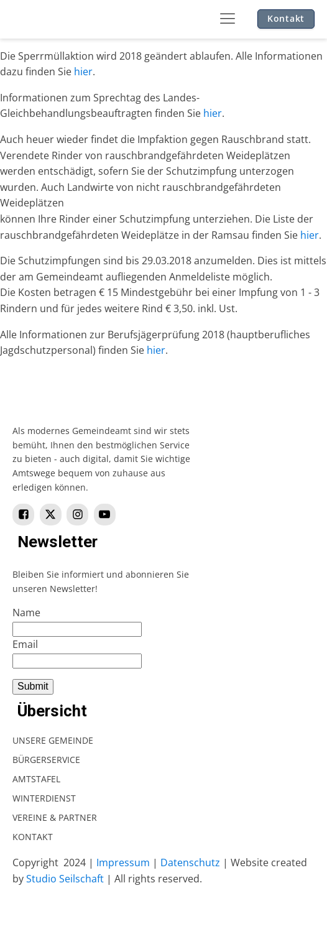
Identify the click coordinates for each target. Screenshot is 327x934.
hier (83, 71)
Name (26, 612)
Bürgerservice (46, 759)
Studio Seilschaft (65, 878)
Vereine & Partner (54, 817)
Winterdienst (44, 798)
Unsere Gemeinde (52, 740)
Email (25, 644)
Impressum (123, 862)
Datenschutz (190, 862)
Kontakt (286, 18)
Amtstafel (36, 779)
